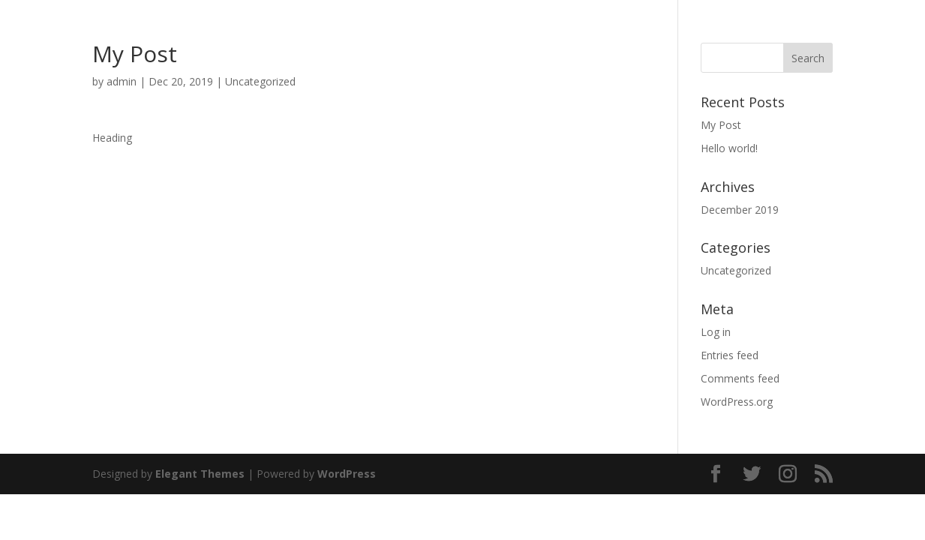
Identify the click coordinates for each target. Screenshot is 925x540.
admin (122, 81)
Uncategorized (260, 81)
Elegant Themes (200, 473)
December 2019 (740, 209)
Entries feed (729, 355)
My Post (721, 125)
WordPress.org (737, 401)
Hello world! (729, 148)
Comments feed (740, 378)
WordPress (346, 473)
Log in (716, 332)
